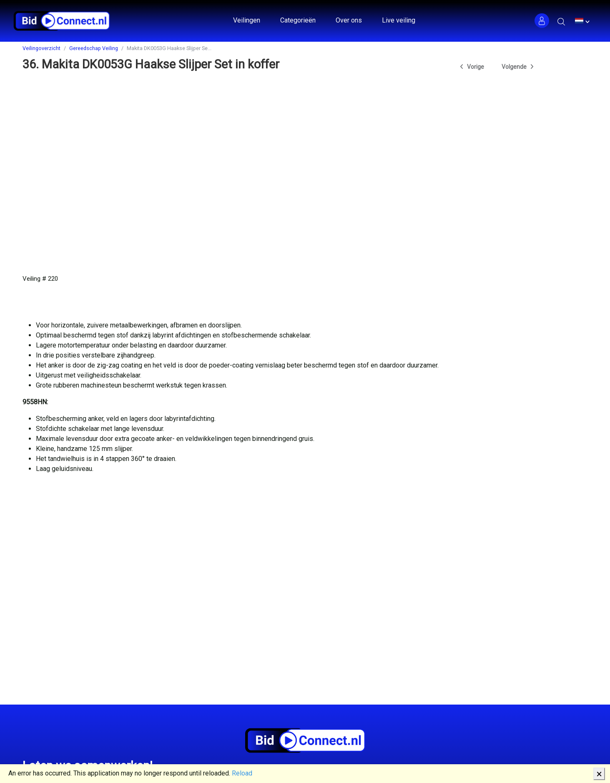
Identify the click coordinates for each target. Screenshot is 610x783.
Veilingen (246, 20)
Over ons (349, 20)
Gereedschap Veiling (93, 48)
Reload (242, 773)
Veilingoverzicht (41, 48)
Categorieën (298, 20)
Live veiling (398, 20)
